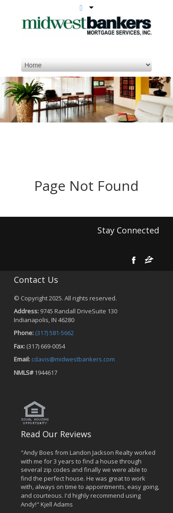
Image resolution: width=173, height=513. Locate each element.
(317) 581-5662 (54, 333)
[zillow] (149, 259)
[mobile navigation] (86, 65)
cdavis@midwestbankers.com (73, 359)
